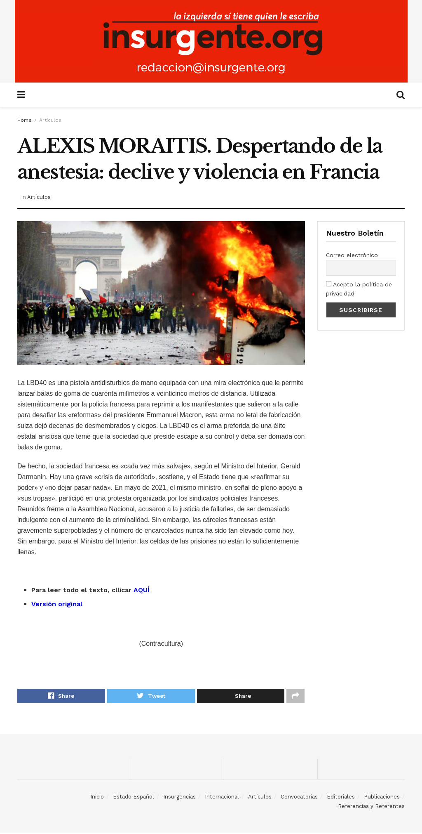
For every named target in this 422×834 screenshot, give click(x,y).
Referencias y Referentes (371, 807)
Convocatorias (299, 798)
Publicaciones (382, 798)
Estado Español (133, 798)
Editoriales (341, 798)
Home (24, 120)
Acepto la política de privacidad (359, 289)
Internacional (222, 798)
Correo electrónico (352, 255)
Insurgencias (179, 798)
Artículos (50, 120)
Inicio (97, 798)
